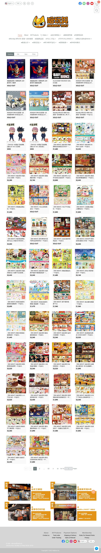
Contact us (46, 535)
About (46, 533)
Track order (56, 535)
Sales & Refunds (70, 537)
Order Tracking (56, 537)
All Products (56, 533)
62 (49, 468)
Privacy (87, 537)
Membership (87, 533)
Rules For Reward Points (87, 535)
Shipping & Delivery (70, 535)
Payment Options (70, 533)
